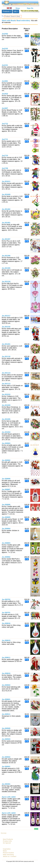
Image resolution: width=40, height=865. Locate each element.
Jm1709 (5, 168)
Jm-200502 (6, 757)
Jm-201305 (6, 268)
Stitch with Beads (9, 20)
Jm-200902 (6, 460)
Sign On (30, 8)
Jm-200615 (6, 640)
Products (7, 11)
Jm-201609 (6, 194)
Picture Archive (8, 853)
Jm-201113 (6, 384)
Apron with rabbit (9, 797)
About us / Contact (9, 856)
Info (16, 11)
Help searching (8, 854)
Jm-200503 (6, 739)
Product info (7, 841)
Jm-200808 (6, 479)
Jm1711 (5, 139)
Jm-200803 (6, 543)
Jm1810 (5, 94)
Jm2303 (5, 34)
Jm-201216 (6, 327)
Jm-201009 (6, 405)
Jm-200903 (6, 443)
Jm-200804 (6, 529)
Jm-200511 (6, 714)
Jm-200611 (6, 657)
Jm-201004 (6, 432)
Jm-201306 (6, 256)
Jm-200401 (6, 784)
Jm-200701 (6, 612)
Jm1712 (5, 124)
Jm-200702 (6, 599)
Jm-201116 (6, 356)
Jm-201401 (6, 223)
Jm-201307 (6, 239)
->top (36, 829)
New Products (8, 839)
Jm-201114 (6, 373)
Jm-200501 (6, 766)
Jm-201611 (6, 181)
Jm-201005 (6, 419)
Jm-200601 (6, 699)
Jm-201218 (6, 281)
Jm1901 (5, 81)
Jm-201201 (6, 344)
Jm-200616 (6, 623)
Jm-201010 (6, 394)
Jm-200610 (6, 673)
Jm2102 (5, 48)
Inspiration (7, 849)
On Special (7, 843)
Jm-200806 (6, 504)
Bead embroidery (23, 20)
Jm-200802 (6, 557)
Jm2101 (5, 65)
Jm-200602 (6, 685)
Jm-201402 (6, 209)
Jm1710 (5, 155)
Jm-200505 (6, 728)
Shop (18, 8)
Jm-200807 (6, 489)
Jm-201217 (6, 316)
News (5, 851)
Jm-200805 (6, 517)
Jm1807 (5, 108)
